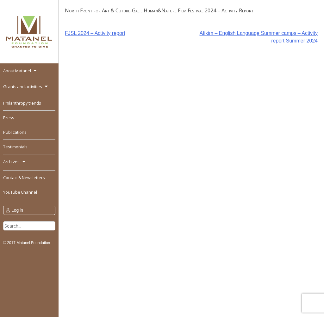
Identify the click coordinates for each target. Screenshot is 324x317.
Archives (11, 162)
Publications (15, 132)
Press (8, 117)
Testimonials (15, 147)
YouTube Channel (20, 192)
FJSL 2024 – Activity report (95, 33)
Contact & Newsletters (24, 177)
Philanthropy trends (22, 103)
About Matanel (17, 71)
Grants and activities (22, 86)
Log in (17, 210)
